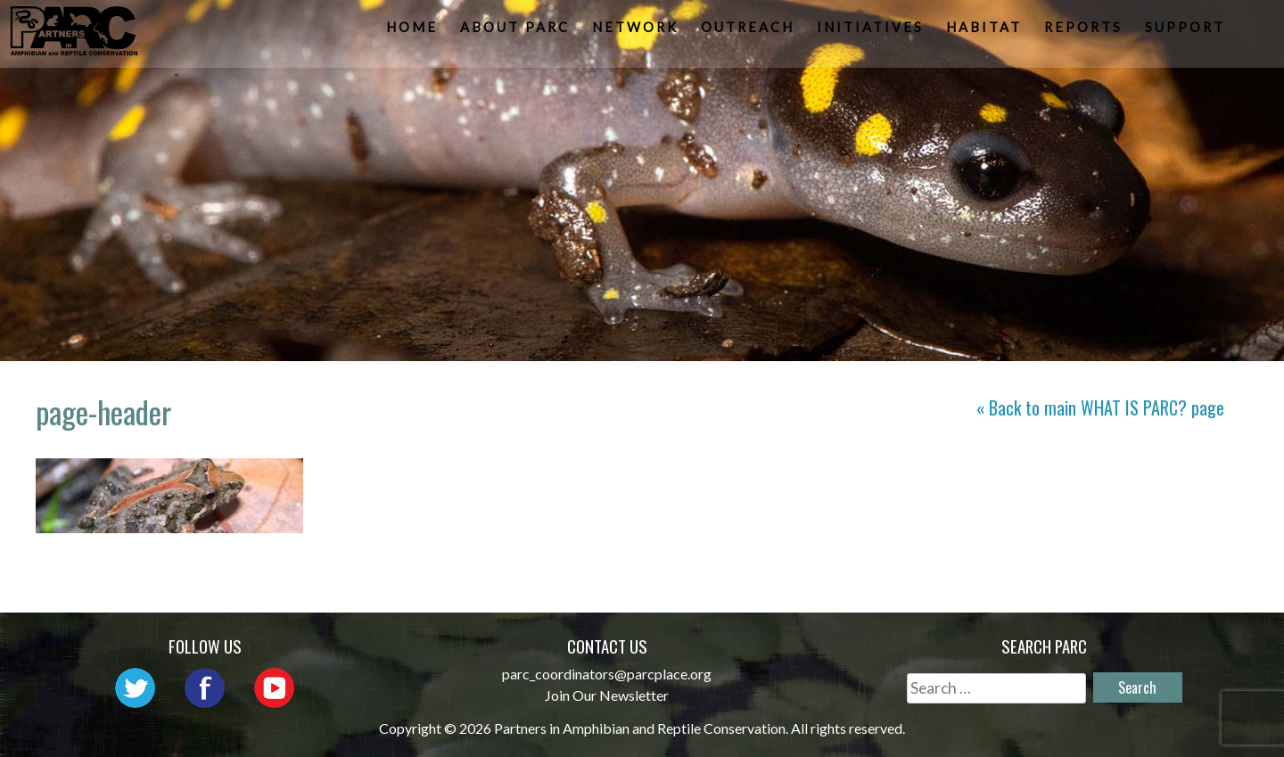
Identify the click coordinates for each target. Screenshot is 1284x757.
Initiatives (872, 31)
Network (637, 31)
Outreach (749, 31)
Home (414, 31)
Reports (1085, 31)
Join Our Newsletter (607, 695)
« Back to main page (1100, 407)
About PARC (517, 31)
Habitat (986, 31)
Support (1187, 31)
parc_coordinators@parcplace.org (607, 673)
